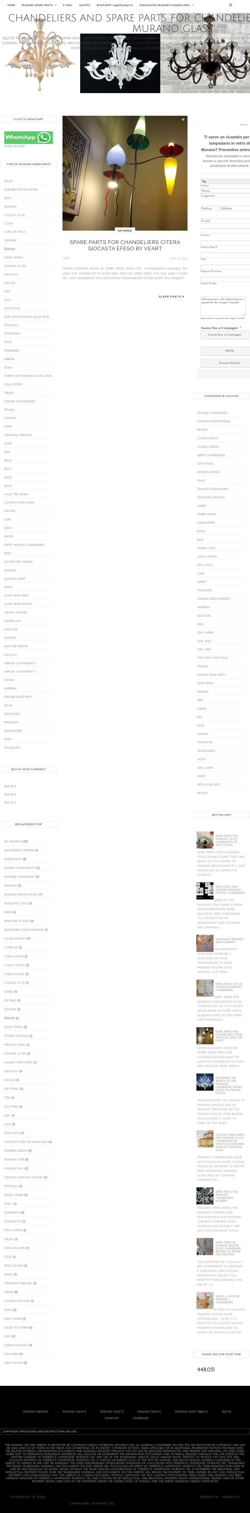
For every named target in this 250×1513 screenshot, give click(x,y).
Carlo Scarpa (14, 974)
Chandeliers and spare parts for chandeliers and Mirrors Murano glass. (123, 1497)
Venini (8, 1292)
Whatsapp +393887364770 (115, 5)
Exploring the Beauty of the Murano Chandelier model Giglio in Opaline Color (229, 1085)
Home (11, 5)
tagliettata (12, 747)
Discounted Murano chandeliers (167, 5)
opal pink (204, 649)
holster (10, 637)
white (201, 776)
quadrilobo (13, 730)
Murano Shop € (74, 1411)
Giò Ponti (11, 1089)
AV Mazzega (13, 841)
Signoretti (12, 1212)
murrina (10, 688)
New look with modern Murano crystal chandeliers (230, 889)
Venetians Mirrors (18, 435)
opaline (202, 666)
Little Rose (12, 308)
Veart (8, 426)
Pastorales (12, 333)
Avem (7, 912)
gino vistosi (13, 1362)
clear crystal (207, 556)
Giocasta (11, 274)
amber (201, 505)
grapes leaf (12, 621)
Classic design (208, 446)
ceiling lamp (206, 548)
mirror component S (20, 671)
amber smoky (206, 514)
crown (9, 511)
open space (205, 683)
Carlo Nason (14, 965)
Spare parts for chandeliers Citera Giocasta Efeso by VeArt (125, 243)
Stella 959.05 (13, 384)
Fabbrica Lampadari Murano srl (148, 1503)
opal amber (205, 632)
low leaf (10, 654)
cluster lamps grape (19, 502)
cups (7, 519)
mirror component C (20, 663)
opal (200, 624)
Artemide (10, 885)
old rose (204, 615)
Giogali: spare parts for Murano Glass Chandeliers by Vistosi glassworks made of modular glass (230, 1142)
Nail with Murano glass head (26, 316)
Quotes (84, 5)
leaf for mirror (16, 646)
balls (8, 460)
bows (8, 485)
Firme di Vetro (15, 1044)
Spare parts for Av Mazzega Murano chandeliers (229, 987)
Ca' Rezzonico (14, 938)
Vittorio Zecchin (17, 1301)
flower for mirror (18, 561)
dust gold (205, 564)
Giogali (9, 283)
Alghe (8, 181)
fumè (200, 573)
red (199, 717)
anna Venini (13, 1318)
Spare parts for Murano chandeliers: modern (227, 1196)
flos (7, 1336)
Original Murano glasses (23, 1177)
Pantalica (11, 325)
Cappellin (11, 947)
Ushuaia (10, 418)
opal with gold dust (212, 657)
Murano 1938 (14, 1159)
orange (203, 691)
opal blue (204, 641)
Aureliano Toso (16, 903)
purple (201, 708)
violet (201, 759)
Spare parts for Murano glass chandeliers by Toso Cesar (227, 840)
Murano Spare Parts (39, 5)
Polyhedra (12, 350)
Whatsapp (112, 1418)
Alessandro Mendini (19, 850)
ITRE (7, 1097)
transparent (206, 751)
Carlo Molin (13, 956)
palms (8, 705)
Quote (226, 1411)
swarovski (204, 742)
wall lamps (205, 767)
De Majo (10, 1000)
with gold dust (209, 784)
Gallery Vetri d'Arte (18, 1062)
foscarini (11, 1354)
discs (8, 528)
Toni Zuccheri (14, 1248)
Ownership (141, 1418)
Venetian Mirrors (35, 1411)
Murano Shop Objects (191, 1411)
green (201, 582)
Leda (7, 291)
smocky (202, 733)
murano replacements (213, 598)
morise (9, 680)
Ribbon (9, 359)
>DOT (66, 255)
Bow (7, 198)
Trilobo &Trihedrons (19, 401)
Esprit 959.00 (13, 257)
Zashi (8, 443)
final (7, 553)
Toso (8, 1256)
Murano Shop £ (149, 1411)
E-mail (68, 5)
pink (200, 700)
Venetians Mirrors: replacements (230, 941)
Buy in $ (10, 786)
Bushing (10, 206)
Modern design (15, 1150)
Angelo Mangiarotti (19, 868)
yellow (202, 793)
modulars (204, 590)
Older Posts (171, 293)
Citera (8, 223)
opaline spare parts (18, 696)
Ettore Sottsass (16, 1035)
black (201, 531)
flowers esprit (14, 578)
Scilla (8, 367)
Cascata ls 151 (14, 215)
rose (7, 739)
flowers (10, 570)
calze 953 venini (16, 494)
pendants (11, 722)
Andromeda (13, 859)
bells (7, 468)
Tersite (9, 392)
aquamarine (206, 522)
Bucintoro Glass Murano (24, 929)
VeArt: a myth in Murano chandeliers (227, 1299)
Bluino (202, 429)
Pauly (8, 342)
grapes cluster (15, 612)
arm (7, 452)
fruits (8, 587)
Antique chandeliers (19, 876)
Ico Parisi (11, 1106)
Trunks (9, 409)
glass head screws (18, 604)
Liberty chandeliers (211, 455)
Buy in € (10, 794)
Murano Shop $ (111, 1411)
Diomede (10, 240)
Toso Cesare (13, 1265)
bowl (8, 477)
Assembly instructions (21, 189)
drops (8, 536)
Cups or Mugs (15, 231)
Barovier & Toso (16, 921)
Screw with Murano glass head (28, 375)
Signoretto (13, 1221)
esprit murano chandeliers (24, 544)
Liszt (7, 300)
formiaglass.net (16, 1345)
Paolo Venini (13, 1195)
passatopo (12, 713)
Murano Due (13, 1168)
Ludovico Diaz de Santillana (25, 1142)
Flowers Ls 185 (15, 266)
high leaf (11, 629)
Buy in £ (10, 802)
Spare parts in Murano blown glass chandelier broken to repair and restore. (228, 1248)
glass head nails (16, 595)
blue (200, 539)
